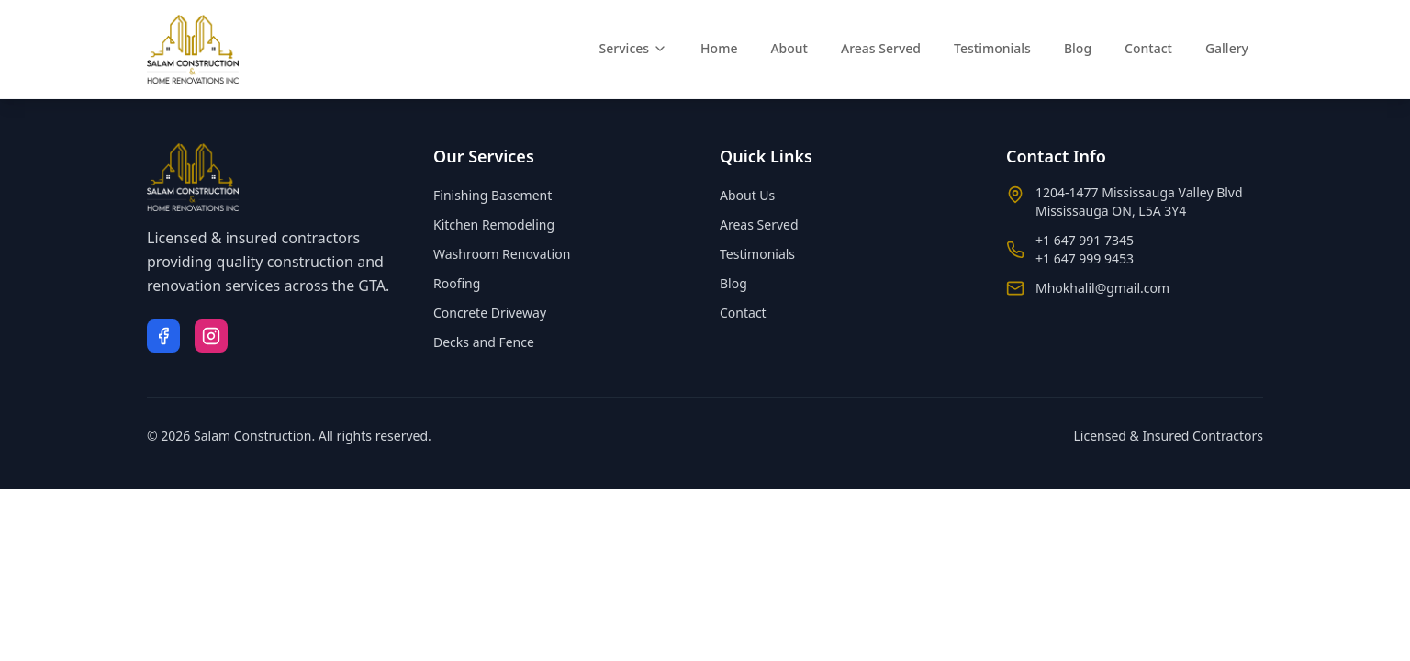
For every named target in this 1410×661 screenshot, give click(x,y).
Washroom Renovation (501, 254)
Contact (1148, 48)
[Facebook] (163, 336)
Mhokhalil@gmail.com (1102, 288)
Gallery (1226, 48)
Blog (1077, 48)
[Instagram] (211, 336)
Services (633, 48)
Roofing (456, 283)
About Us (747, 195)
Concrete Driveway (489, 312)
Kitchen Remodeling (493, 224)
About (789, 48)
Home (718, 48)
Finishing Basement (492, 195)
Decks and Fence (483, 342)
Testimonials (992, 48)
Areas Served (881, 48)
